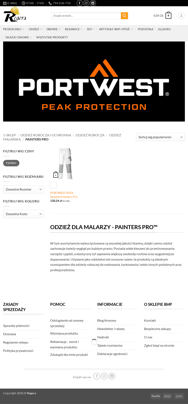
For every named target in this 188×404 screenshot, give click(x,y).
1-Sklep (9, 135)
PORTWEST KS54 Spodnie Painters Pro (63, 194)
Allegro (164, 29)
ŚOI (90, 29)
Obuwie (53, 29)
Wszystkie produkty (52, 37)
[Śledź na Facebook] (80, 3)
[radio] (53, 185)
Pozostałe (145, 29)
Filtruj (11, 162)
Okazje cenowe (18, 37)
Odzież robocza (90, 135)
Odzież (35, 29)
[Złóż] (124, 15)
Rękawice (73, 29)
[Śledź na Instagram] (86, 3)
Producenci (13, 29)
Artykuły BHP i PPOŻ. (116, 29)
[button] (162, 16)
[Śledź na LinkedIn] (93, 3)
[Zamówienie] (160, 137)
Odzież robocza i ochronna (45, 135)
